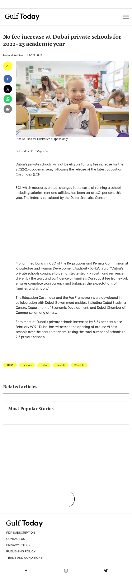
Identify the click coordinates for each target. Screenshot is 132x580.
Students (79, 365)
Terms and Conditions (24, 557)
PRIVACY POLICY (18, 545)
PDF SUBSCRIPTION (20, 532)
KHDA (9, 365)
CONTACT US (15, 539)
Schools (27, 365)
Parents (60, 365)
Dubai (44, 365)
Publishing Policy (21, 551)
